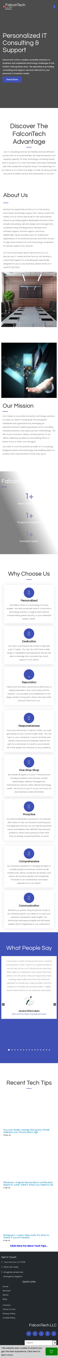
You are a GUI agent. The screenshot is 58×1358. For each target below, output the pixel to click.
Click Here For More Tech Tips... (29, 1245)
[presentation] (3, 1004)
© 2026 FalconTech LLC (29, 1354)
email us (45, 263)
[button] (9, 1049)
